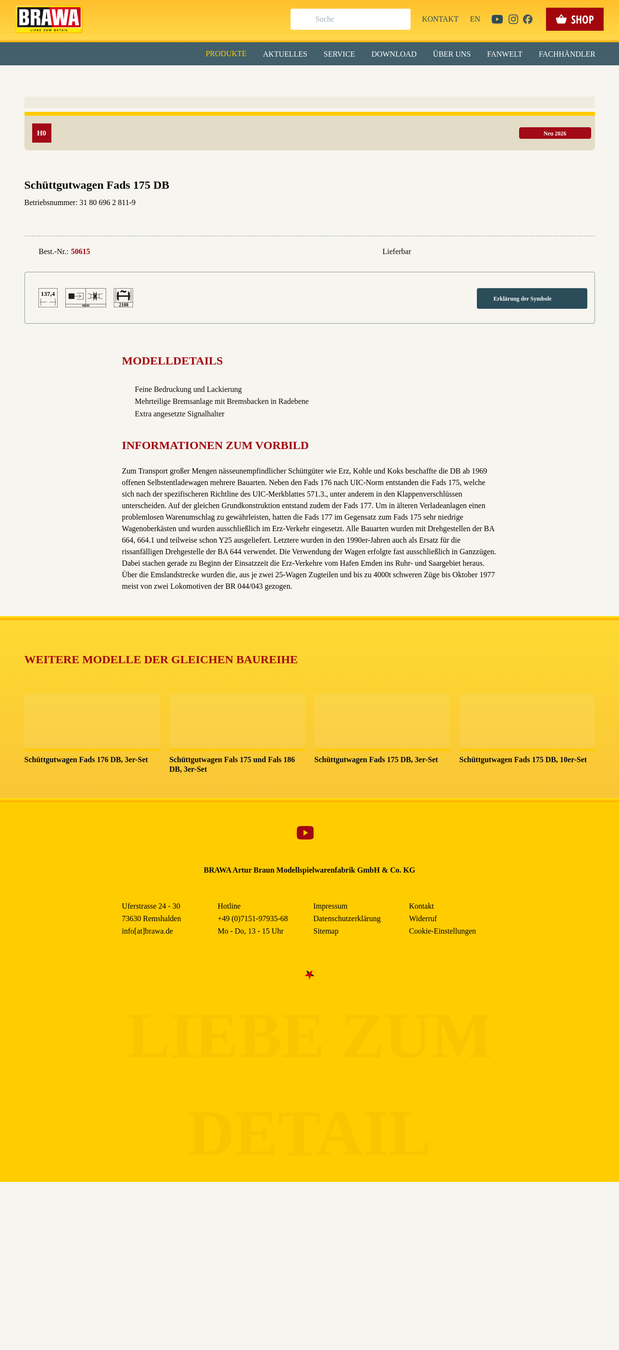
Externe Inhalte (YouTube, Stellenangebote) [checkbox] (269, 99)
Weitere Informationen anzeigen (309, 200)
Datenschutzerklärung (391, 220)
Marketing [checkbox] (269, 79)
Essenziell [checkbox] (224, 79)
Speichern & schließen (309, 152)
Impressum (343, 220)
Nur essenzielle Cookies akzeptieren (309, 178)
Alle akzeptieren (309, 125)
